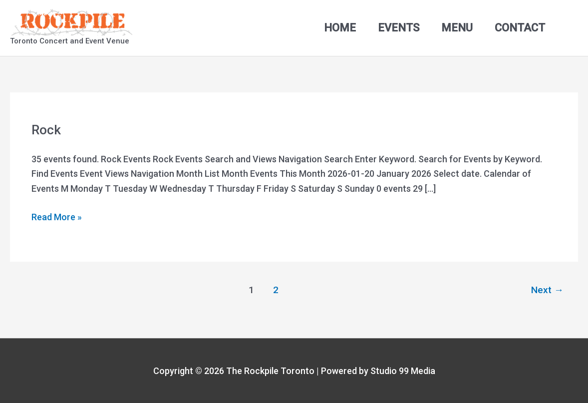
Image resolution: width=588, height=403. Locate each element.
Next (547, 290)
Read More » (56, 216)
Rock (46, 129)
